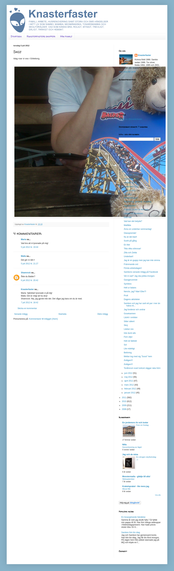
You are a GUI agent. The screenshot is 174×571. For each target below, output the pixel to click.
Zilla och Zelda (130, 252)
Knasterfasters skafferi (41, 36)
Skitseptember (128, 479)
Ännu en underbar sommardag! (138, 229)
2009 (124, 405)
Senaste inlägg (20, 314)
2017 (124, 152)
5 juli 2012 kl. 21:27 (29, 263)
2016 (124, 156)
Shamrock (26, 272)
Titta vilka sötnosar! (132, 248)
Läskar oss (129, 329)
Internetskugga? (131, 198)
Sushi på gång (130, 241)
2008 (124, 409)
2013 (124, 167)
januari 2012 (130, 393)
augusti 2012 (130, 190)
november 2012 (131, 179)
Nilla (124, 444)
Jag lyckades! (130, 206)
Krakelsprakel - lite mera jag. (136, 486)
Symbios (128, 284)
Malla (23, 256)
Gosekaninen (130, 313)
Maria (23, 239)
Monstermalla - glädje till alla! (136, 476)
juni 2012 (128, 373)
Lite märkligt (129, 348)
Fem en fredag (142, 425)
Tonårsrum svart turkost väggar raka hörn (142, 368)
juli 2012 (128, 194)
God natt (128, 217)
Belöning (128, 352)
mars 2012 (129, 385)
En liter (127, 245)
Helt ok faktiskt (130, 341)
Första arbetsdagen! (133, 268)
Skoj (126, 325)
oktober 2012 (130, 182)
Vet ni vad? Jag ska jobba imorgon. (139, 276)
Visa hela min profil (127, 72)
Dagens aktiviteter (132, 299)
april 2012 (129, 381)
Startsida (16, 36)
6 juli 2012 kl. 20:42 (29, 280)
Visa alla (158, 495)
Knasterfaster (27, 289)
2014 (124, 164)
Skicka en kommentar (27, 308)
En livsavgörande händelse (133, 517)
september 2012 (131, 186)
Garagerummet (130, 280)
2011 (124, 397)
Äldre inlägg (102, 314)
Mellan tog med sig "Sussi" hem (138, 356)
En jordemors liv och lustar (135, 422)
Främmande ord (131, 264)
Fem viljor (128, 337)
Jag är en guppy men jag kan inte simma (142, 260)
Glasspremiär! (130, 233)
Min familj (66, 36)
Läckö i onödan (130, 317)
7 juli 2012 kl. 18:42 (29, 302)
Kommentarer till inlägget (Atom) (43, 319)
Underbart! (128, 256)
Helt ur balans (130, 288)
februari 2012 (130, 389)
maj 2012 (128, 377)
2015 (124, 160)
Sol (125, 345)
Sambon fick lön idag (130, 532)
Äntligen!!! (128, 360)
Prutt (126, 295)
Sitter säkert (129, 321)
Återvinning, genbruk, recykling (137, 202)
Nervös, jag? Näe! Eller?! (135, 291)
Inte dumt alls (130, 333)
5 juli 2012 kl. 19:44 (29, 247)
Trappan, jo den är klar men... (137, 209)
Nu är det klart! (130, 237)
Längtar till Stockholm (133, 213)
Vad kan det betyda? (133, 221)
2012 (124, 171)
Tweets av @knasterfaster (130, 119)
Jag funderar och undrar (134, 309)
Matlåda (127, 225)
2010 (124, 401)
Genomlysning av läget (132, 447)
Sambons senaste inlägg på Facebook (141, 272)
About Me (126, 489)
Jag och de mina (130, 454)
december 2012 (131, 175)
